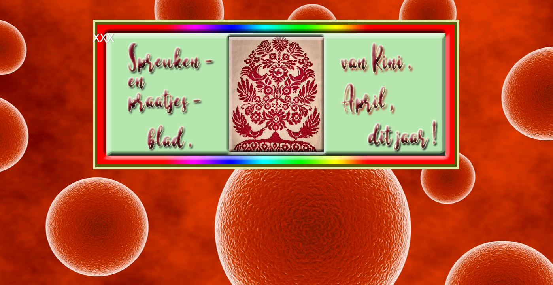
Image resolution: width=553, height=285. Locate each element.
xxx (103, 36)
